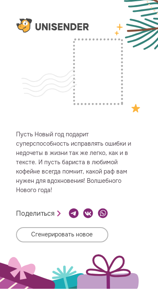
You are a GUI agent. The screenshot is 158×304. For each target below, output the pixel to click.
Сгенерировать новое (62, 234)
